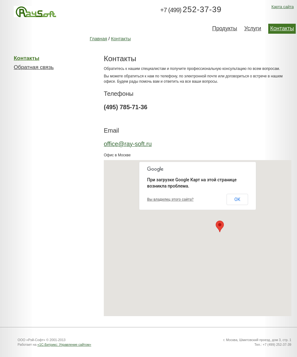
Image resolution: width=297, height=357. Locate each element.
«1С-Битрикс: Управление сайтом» (64, 344)
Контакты (121, 38)
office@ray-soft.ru (128, 143)
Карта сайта (282, 6)
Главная (98, 38)
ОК (237, 199)
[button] (220, 226)
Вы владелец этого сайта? (170, 199)
